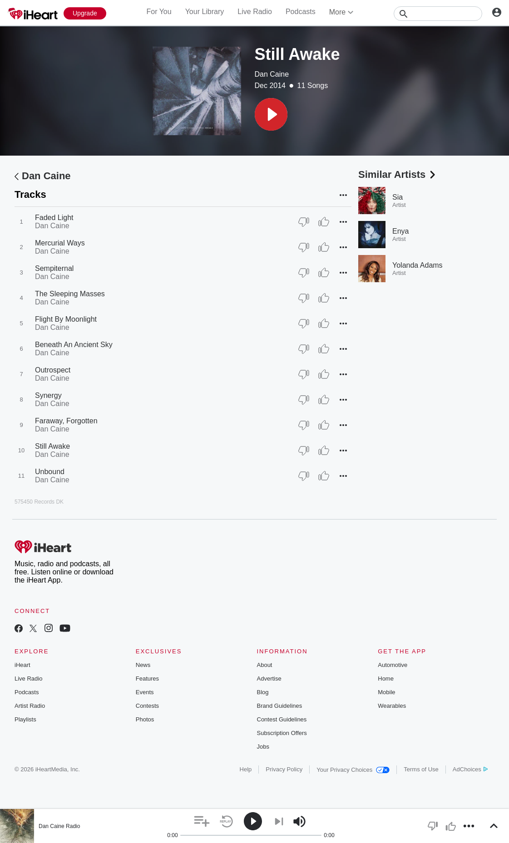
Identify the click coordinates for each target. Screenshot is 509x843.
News (143, 665)
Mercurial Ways (60, 243)
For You (158, 11)
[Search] (438, 13)
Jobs (263, 746)
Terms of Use (421, 769)
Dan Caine (272, 74)
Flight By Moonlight (66, 319)
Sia (397, 197)
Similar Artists (397, 174)
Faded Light (54, 217)
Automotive (392, 665)
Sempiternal (54, 268)
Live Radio (254, 11)
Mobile (386, 692)
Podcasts (301, 11)
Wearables (392, 705)
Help (246, 769)
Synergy (48, 395)
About (264, 665)
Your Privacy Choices (353, 769)
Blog (263, 692)
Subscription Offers (282, 733)
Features (147, 678)
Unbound (49, 471)
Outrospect (52, 370)
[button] (271, 114)
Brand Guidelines (279, 705)
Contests (147, 705)
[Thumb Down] (304, 222)
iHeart (22, 665)
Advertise (269, 678)
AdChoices (470, 769)
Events (145, 692)
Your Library (204, 11)
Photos (145, 719)
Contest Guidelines (282, 719)
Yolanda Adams (417, 265)
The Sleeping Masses (70, 294)
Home (386, 678)
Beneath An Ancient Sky (74, 344)
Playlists (25, 719)
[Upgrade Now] (85, 13)
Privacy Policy (284, 769)
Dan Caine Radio (59, 826)
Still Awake (52, 446)
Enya (400, 231)
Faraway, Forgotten (66, 421)
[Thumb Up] (324, 222)
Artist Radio (30, 705)
